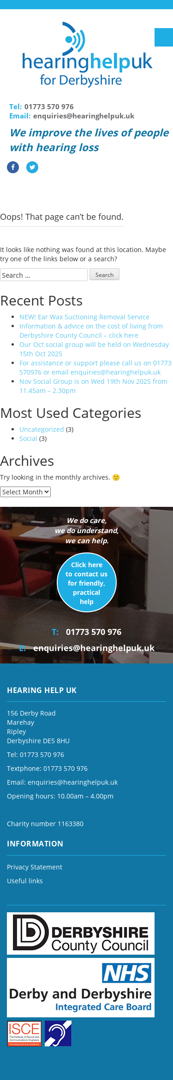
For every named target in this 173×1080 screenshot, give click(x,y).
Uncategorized (41, 429)
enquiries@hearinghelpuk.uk (83, 115)
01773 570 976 (49, 106)
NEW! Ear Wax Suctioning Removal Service (84, 316)
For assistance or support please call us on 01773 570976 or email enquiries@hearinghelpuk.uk (95, 367)
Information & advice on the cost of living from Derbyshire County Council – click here (91, 331)
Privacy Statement (34, 867)
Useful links (25, 880)
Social (28, 438)
